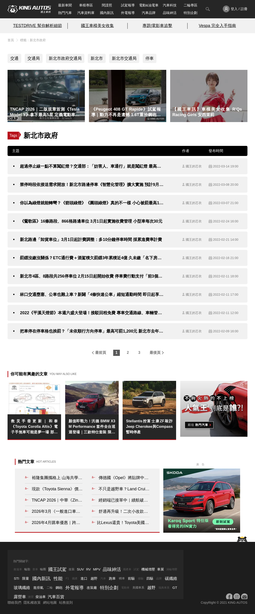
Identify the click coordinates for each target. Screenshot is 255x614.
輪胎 (27, 569)
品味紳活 (170, 13)
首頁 (11, 40)
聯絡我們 (14, 602)
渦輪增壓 (171, 569)
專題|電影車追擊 (157, 25)
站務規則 (66, 602)
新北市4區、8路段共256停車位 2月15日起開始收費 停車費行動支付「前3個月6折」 (91, 276)
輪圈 (43, 569)
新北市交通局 (124, 58)
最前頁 (100, 353)
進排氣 (38, 587)
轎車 (122, 578)
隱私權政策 (32, 602)
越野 (94, 578)
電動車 (125, 587)
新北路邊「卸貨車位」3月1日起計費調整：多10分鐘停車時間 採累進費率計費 (91, 239)
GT (174, 587)
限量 (25, 578)
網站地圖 (50, 602)
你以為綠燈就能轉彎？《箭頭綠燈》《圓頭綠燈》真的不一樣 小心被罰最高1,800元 (91, 203)
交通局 (33, 58)
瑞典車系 (163, 587)
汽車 (103, 578)
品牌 (159, 578)
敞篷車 (18, 569)
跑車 (112, 578)
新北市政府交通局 (65, 58)
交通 (14, 58)
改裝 (72, 569)
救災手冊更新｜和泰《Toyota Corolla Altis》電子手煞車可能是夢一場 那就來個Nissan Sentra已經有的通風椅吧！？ (34, 427)
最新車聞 (65, 5)
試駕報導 (128, 5)
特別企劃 (190, 13)
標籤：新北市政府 (33, 40)
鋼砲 (59, 587)
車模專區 (86, 5)
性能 (58, 578)
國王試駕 (57, 569)
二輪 (50, 587)
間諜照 (107, 5)
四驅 (149, 578)
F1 (67, 578)
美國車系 (138, 587)
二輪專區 (190, 5)
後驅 (140, 578)
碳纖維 (171, 578)
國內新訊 (107, 13)
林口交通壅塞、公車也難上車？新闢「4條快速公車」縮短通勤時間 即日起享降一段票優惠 (91, 294)
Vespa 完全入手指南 (217, 25)
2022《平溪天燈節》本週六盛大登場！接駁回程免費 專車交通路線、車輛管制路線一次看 (91, 313)
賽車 (35, 569)
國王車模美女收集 (97, 25)
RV (88, 569)
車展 (160, 569)
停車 (149, 58)
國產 (75, 578)
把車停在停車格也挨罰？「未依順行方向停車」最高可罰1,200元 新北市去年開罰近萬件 (91, 331)
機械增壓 (148, 569)
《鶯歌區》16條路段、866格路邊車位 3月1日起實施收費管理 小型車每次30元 (91, 221)
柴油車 (40, 597)
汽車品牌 (149, 13)
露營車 (20, 597)
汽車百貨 (56, 597)
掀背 (31, 596)
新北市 (97, 58)
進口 (84, 578)
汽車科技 (170, 5)
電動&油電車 (148, 5)
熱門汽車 (65, 13)
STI (16, 578)
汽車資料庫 (85, 13)
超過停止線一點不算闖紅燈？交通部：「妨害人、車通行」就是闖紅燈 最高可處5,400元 (91, 166)
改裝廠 (92, 587)
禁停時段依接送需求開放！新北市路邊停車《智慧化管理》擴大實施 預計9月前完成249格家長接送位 (91, 184)
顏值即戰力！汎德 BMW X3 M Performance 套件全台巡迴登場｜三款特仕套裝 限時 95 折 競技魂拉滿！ (92, 427)
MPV (97, 569)
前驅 (131, 578)
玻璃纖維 (22, 587)
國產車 (127, 569)
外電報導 (128, 13)
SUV (80, 569)
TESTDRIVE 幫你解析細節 (37, 25)
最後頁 (155, 353)
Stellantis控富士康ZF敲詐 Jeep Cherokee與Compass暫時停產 (149, 426)
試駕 (136, 569)
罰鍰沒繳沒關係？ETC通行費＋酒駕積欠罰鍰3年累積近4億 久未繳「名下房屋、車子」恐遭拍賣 (91, 258)
